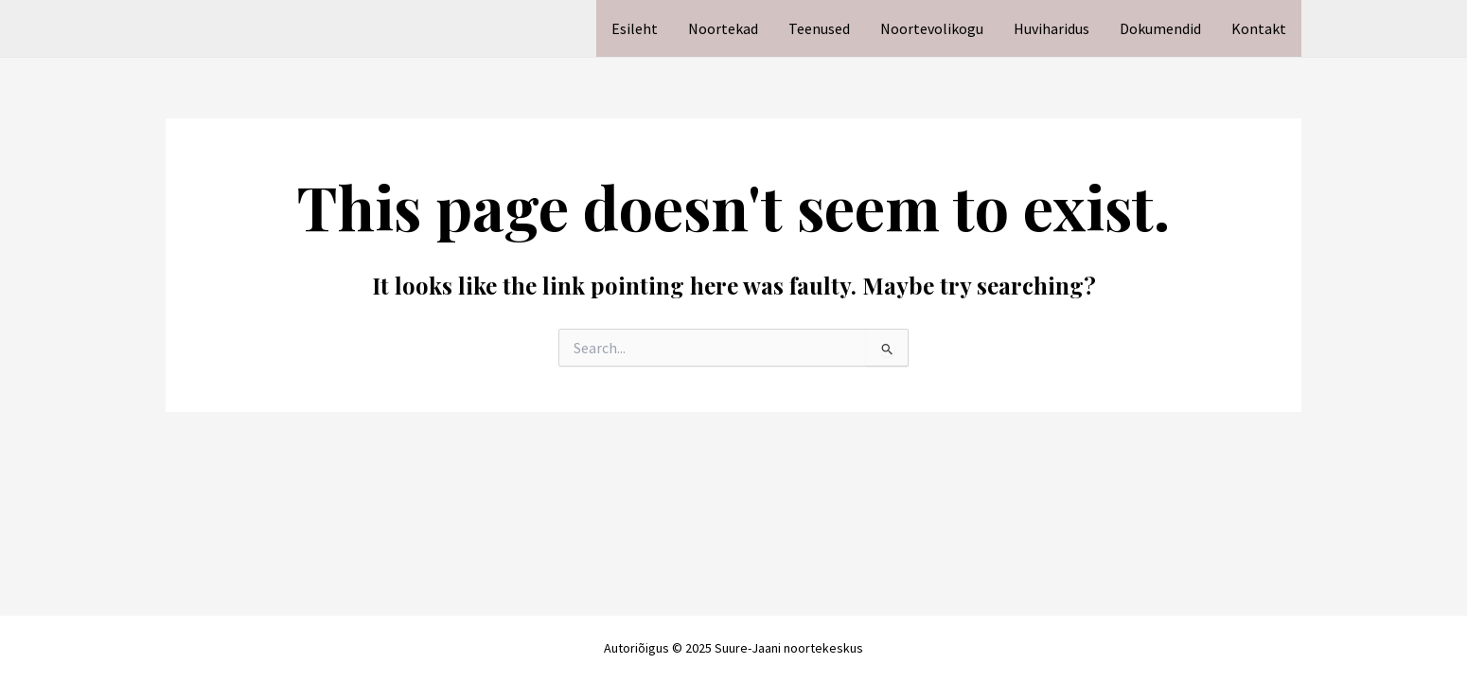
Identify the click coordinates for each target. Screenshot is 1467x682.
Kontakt (1258, 28)
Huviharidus (1051, 28)
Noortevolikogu (931, 28)
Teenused (819, 28)
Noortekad (723, 28)
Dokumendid (1160, 28)
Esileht (634, 28)
